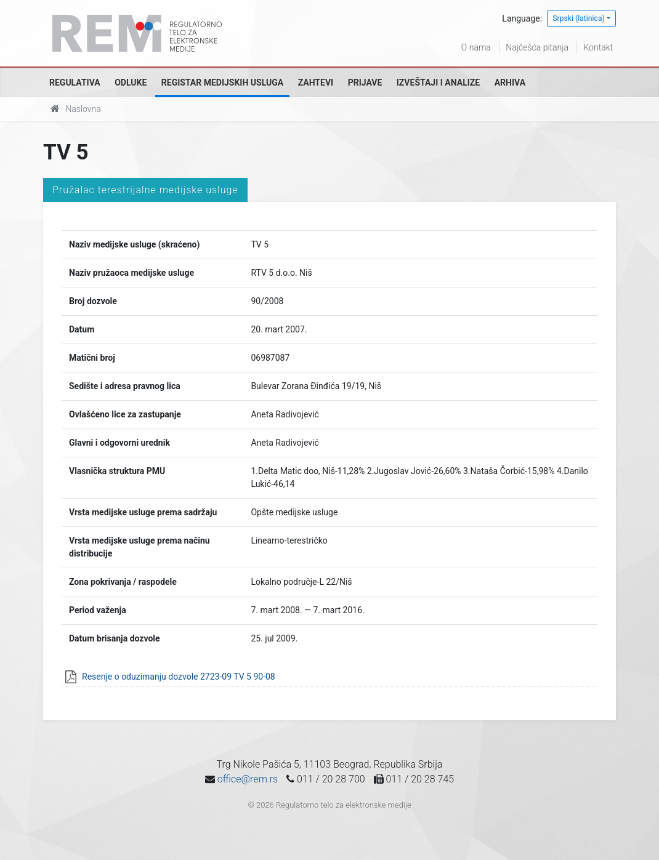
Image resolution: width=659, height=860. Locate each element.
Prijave (365, 82)
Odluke (131, 82)
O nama (476, 47)
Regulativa (74, 82)
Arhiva (510, 82)
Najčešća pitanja (537, 47)
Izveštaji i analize (438, 82)
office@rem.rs (247, 779)
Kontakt (598, 47)
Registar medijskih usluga (222, 82)
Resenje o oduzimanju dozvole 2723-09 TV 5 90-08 (178, 676)
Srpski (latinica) (578, 18)
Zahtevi (315, 82)
